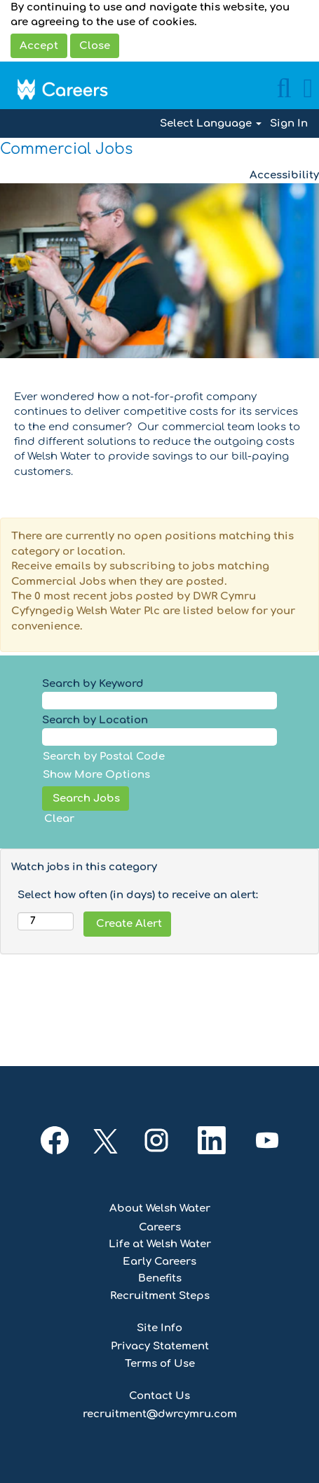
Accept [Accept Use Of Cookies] (39, 46)
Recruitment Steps (160, 1296)
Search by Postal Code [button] (104, 756)
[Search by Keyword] (159, 700)
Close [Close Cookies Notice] (94, 46)
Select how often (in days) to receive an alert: (138, 895)
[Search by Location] (159, 737)
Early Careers (159, 1262)
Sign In (289, 123)
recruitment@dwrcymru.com (160, 1414)
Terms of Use (160, 1364)
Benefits (160, 1278)
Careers (160, 1227)
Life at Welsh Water (160, 1244)
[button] (308, 88)
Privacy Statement (160, 1346)
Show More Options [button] (96, 775)
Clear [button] (59, 819)
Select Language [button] (211, 123)
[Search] (284, 88)
